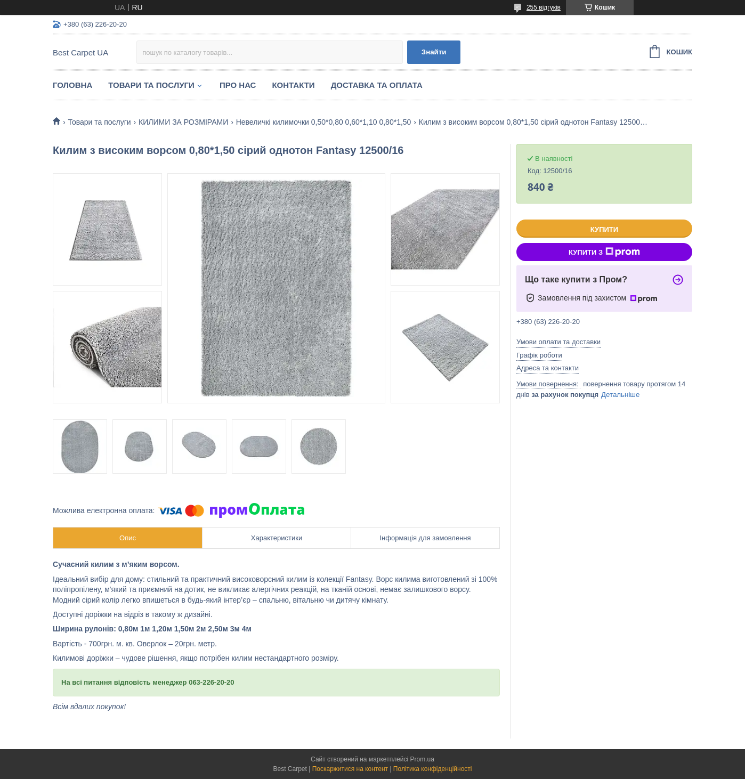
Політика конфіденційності (432, 769)
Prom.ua (422, 759)
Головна (72, 85)
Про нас (238, 85)
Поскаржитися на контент (350, 769)
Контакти (293, 85)
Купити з (604, 252)
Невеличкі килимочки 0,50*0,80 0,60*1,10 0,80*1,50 (323, 122)
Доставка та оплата (377, 85)
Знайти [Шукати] (434, 52)
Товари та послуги (151, 85)
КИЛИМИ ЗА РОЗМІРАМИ (183, 122)
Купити (604, 229)
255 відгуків (544, 7)
